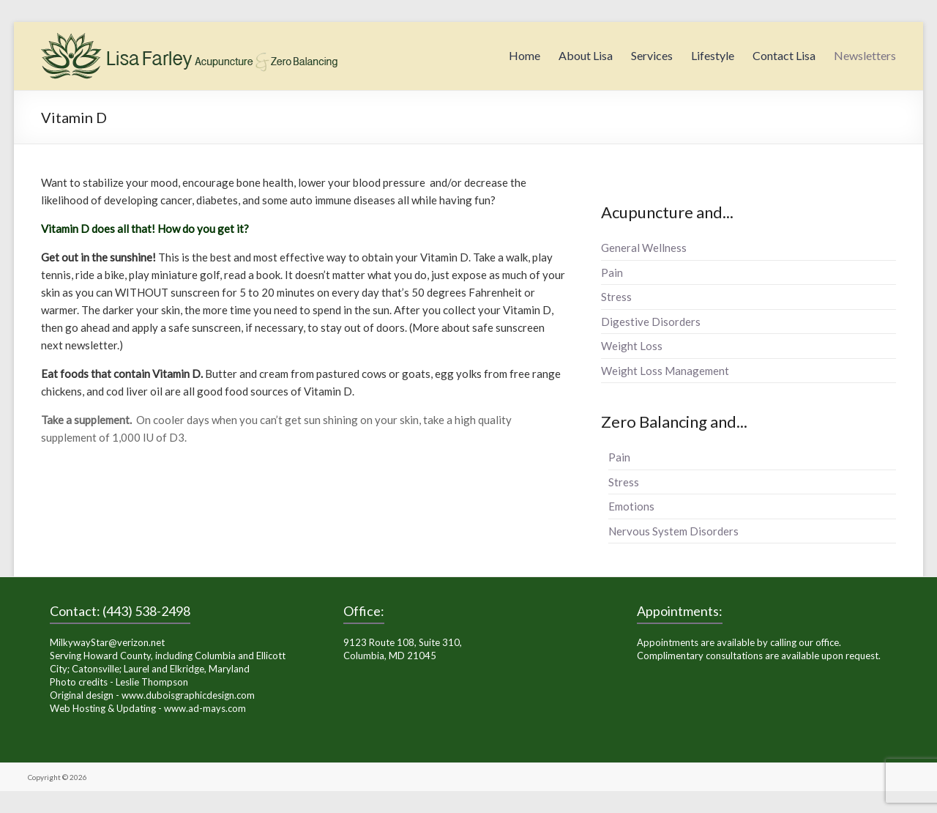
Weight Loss (631, 345)
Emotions (631, 506)
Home (524, 55)
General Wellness (644, 247)
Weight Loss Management (665, 370)
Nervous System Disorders (673, 531)
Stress (616, 296)
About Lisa (586, 55)
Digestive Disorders (651, 321)
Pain (612, 272)
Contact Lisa (784, 55)
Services (652, 55)
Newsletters (865, 55)
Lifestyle (712, 55)
